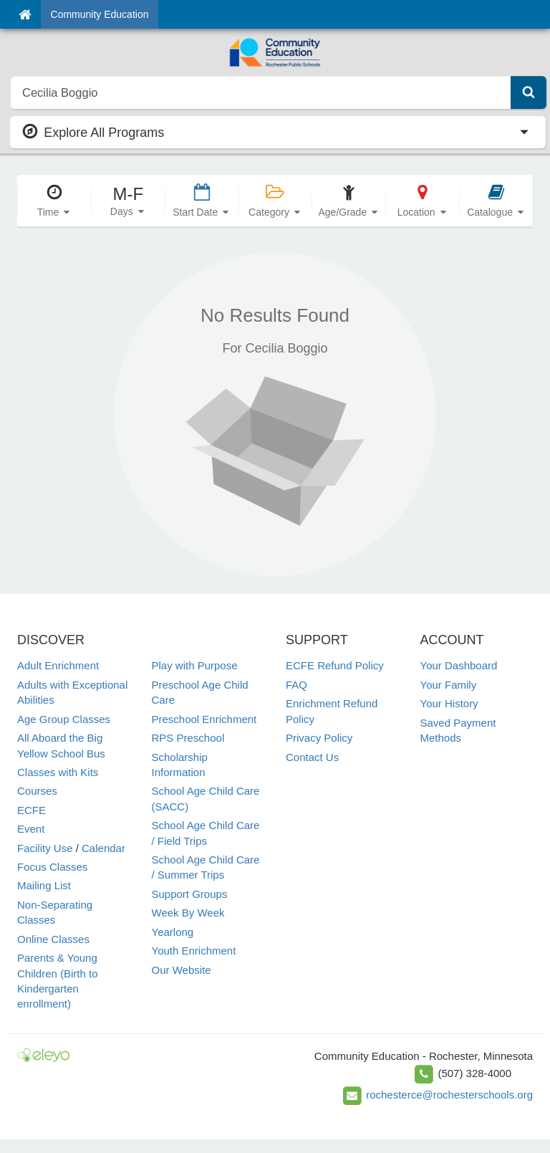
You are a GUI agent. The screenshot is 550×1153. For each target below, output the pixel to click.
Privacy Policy (319, 738)
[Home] (25, 14)
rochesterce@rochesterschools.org (449, 1095)
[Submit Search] (528, 92)
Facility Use (45, 848)
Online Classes (53, 939)
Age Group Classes (63, 719)
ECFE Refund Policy (335, 665)
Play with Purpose (195, 665)
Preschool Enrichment (204, 719)
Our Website (181, 970)
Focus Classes (52, 867)
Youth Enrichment (194, 950)
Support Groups (190, 894)
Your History (449, 703)
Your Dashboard (459, 665)
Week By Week (188, 912)
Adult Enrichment (58, 665)
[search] (261, 92)
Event (30, 829)
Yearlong (173, 932)
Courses (37, 791)
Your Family (448, 685)
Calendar (103, 848)
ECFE (31, 810)
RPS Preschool (188, 738)
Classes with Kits (57, 772)
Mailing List (44, 885)
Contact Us (312, 757)
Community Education (100, 14)
